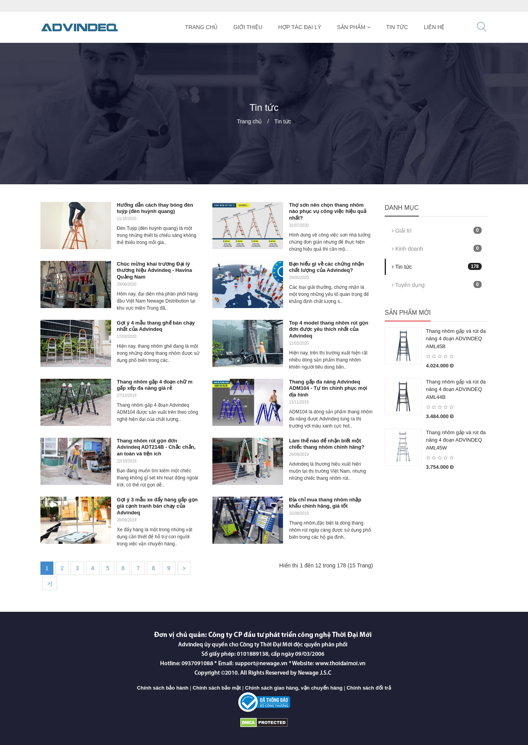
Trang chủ (249, 121)
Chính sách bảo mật (217, 688)
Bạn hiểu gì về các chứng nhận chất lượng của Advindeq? (326, 267)
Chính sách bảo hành (162, 688)
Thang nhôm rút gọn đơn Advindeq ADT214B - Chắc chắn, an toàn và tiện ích (156, 447)
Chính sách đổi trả (369, 688)
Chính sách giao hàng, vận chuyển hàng (293, 688)
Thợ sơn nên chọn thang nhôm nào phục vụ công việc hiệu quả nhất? (327, 211)
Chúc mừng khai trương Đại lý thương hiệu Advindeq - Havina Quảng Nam (154, 270)
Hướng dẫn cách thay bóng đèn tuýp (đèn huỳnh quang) (155, 208)
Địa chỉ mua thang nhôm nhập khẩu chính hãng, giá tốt (325, 503)
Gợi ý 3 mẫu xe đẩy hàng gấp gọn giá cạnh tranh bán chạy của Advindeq (157, 506)
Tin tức (282, 121)
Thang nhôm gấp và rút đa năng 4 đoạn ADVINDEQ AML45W (456, 440)
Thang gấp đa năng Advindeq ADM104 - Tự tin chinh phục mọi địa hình (328, 388)
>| (50, 583)
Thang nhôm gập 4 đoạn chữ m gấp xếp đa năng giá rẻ (155, 385)
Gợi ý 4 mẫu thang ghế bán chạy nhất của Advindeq (156, 326)
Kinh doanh (437, 248)
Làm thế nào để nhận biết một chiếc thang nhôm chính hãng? (326, 444)
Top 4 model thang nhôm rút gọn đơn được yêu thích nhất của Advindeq (328, 329)
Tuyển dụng (437, 284)
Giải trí (437, 230)
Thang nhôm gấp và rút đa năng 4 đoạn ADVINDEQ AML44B (456, 389)
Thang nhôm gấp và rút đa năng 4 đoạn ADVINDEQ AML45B (456, 338)
